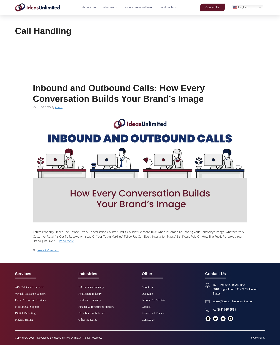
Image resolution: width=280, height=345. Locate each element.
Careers (146, 306)
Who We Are (88, 7)
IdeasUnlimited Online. (66, 337)
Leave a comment (48, 250)
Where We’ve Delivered (139, 7)
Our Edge (147, 293)
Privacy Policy (257, 337)
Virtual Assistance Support (30, 293)
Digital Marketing (25, 313)
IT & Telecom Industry (91, 313)
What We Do (110, 7)
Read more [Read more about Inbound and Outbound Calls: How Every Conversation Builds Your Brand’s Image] (66, 241)
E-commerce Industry (91, 287)
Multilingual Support (27, 306)
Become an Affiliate (153, 300)
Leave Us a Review (153, 313)
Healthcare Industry (89, 300)
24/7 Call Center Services (29, 287)
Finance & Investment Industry (96, 306)
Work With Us (168, 7)
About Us (147, 287)
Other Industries (87, 319)
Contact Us (148, 319)
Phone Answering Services (30, 300)
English (240, 7)
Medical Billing (24, 319)
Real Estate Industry (90, 293)
